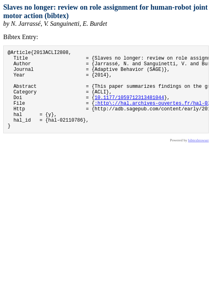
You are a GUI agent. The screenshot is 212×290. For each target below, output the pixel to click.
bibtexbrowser (198, 157)
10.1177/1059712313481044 (129, 108)
